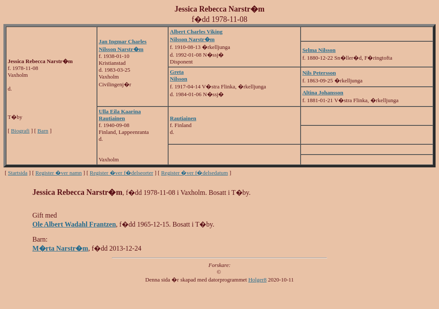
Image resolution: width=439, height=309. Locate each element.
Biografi (20, 130)
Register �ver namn (59, 173)
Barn (42, 130)
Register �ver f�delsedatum (194, 173)
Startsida (18, 173)
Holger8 (257, 279)
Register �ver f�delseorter (121, 173)
